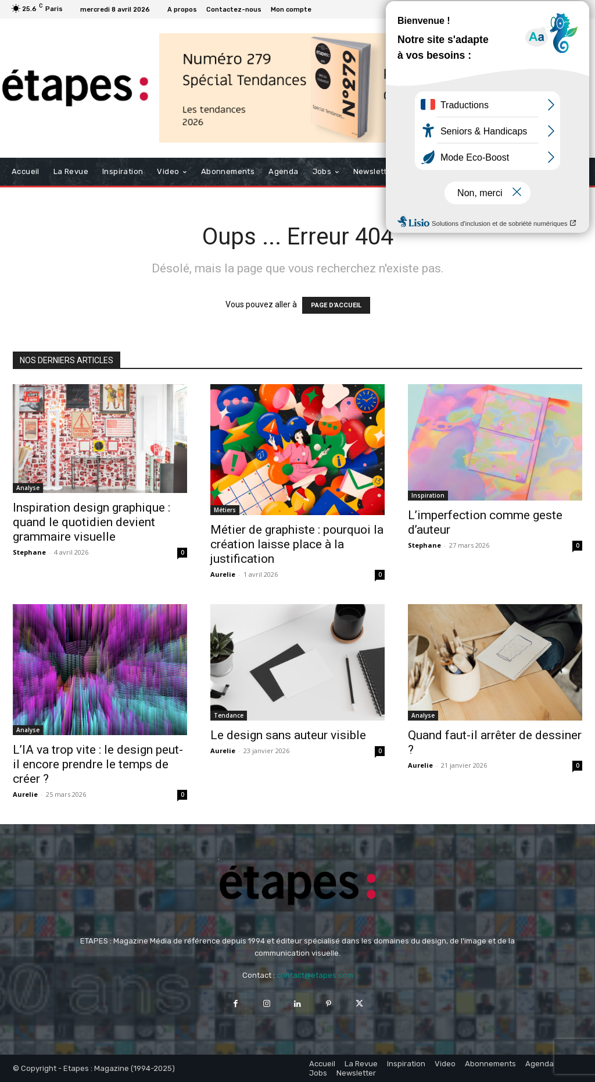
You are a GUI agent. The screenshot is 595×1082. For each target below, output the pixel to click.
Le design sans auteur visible (288, 735)
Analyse (28, 488)
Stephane (29, 552)
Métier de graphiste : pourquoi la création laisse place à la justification (296, 544)
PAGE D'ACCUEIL (336, 305)
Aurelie (222, 574)
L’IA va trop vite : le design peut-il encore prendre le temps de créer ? (98, 764)
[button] (571, 171)
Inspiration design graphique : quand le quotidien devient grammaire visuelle (91, 522)
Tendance (228, 715)
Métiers (225, 510)
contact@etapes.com (315, 975)
